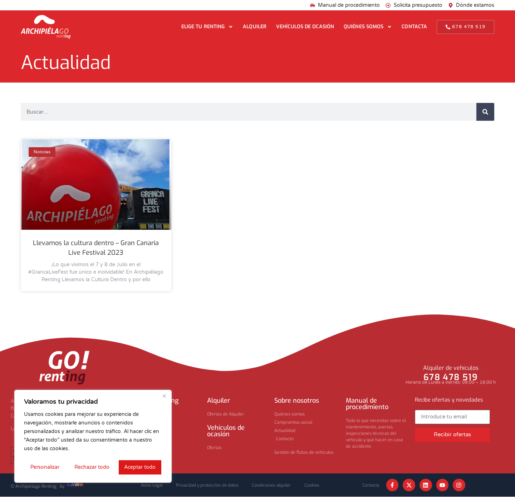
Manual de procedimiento (367, 403)
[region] (93, 437)
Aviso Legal (149, 485)
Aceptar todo (140, 467)
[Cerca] (164, 396)
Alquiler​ (218, 400)
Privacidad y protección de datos (207, 485)
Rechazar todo (91, 467)
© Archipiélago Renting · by (47, 486)
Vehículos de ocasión (305, 26)
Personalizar (44, 467)
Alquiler (254, 26)
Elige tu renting (207, 27)
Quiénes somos (368, 27)
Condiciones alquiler (273, 485)
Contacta (414, 26)
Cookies (314, 485)
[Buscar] (485, 112)
